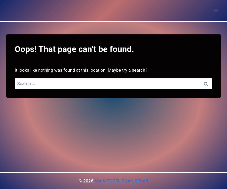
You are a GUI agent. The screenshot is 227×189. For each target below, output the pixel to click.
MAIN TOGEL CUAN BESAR (121, 180)
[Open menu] (216, 10)
